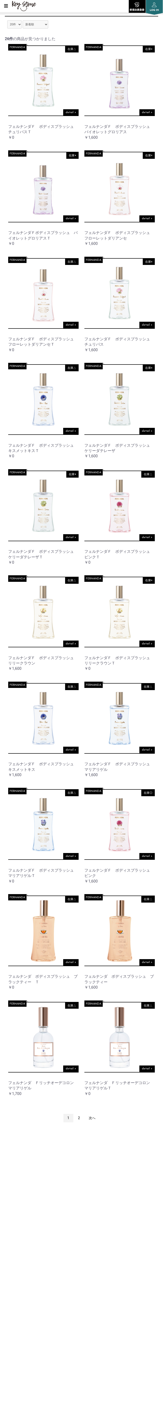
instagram (81, 1189)
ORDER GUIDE (16, 1282)
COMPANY (13, 1257)
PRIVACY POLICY (18, 1294)
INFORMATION (17, 1245)
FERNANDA (17, 47)
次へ (92, 1118)
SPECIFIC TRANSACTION (25, 1318)
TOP (7, 1233)
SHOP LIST (13, 1269)
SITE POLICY (14, 1306)
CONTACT (12, 1331)
